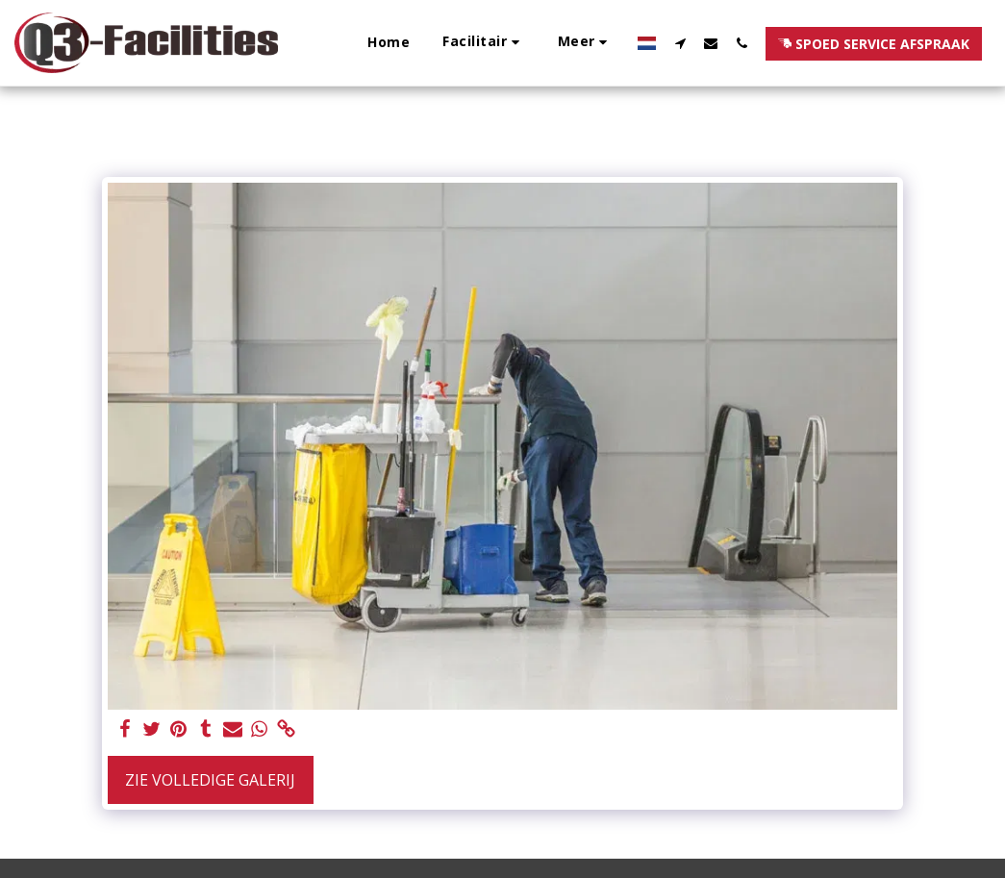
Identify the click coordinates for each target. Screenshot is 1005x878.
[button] (483, 43)
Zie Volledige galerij (210, 779)
